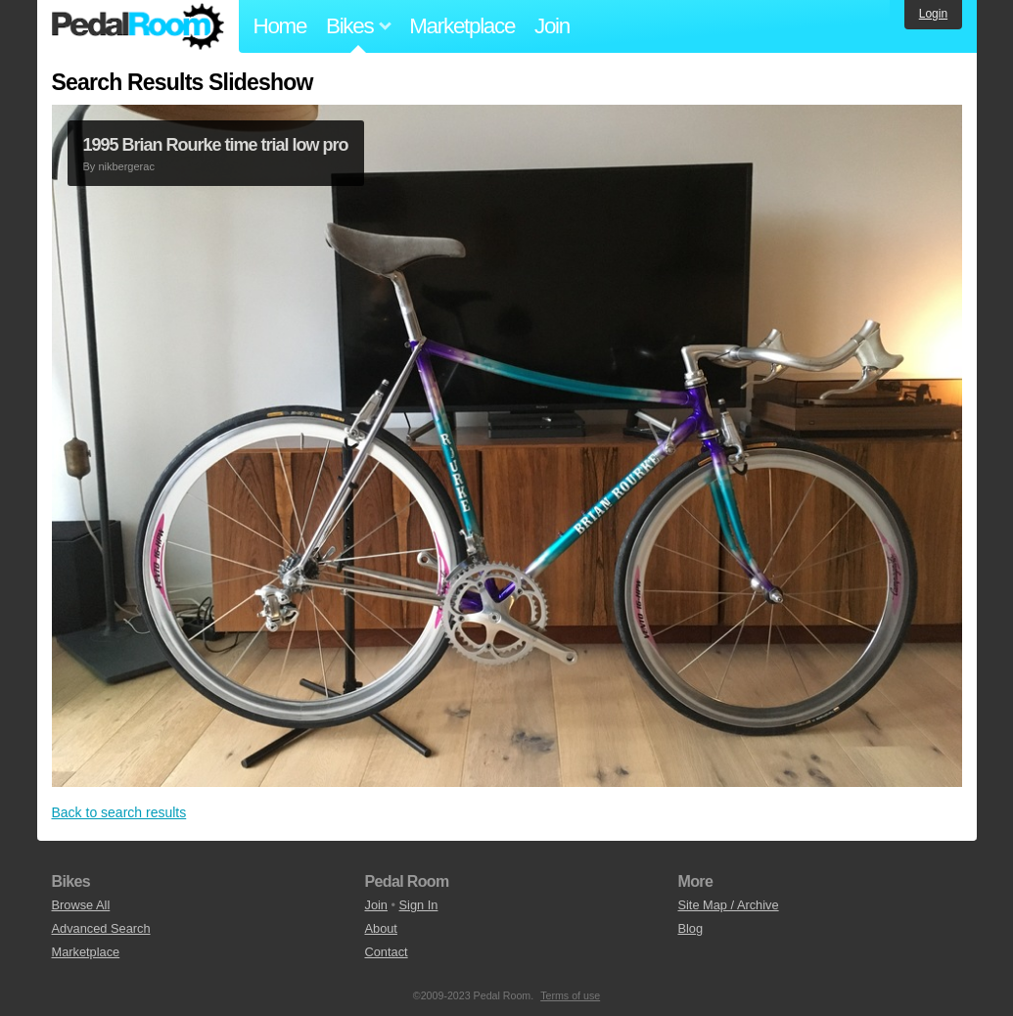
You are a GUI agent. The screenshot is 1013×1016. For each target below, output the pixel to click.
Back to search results (119, 812)
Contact (385, 952)
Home (280, 26)
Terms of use (570, 995)
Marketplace (462, 26)
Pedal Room (138, 26)
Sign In (418, 905)
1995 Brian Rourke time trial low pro (215, 145)
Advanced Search (101, 928)
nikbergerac (126, 166)
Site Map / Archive (727, 905)
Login (933, 14)
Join (552, 26)
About (380, 928)
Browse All (81, 905)
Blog (690, 928)
